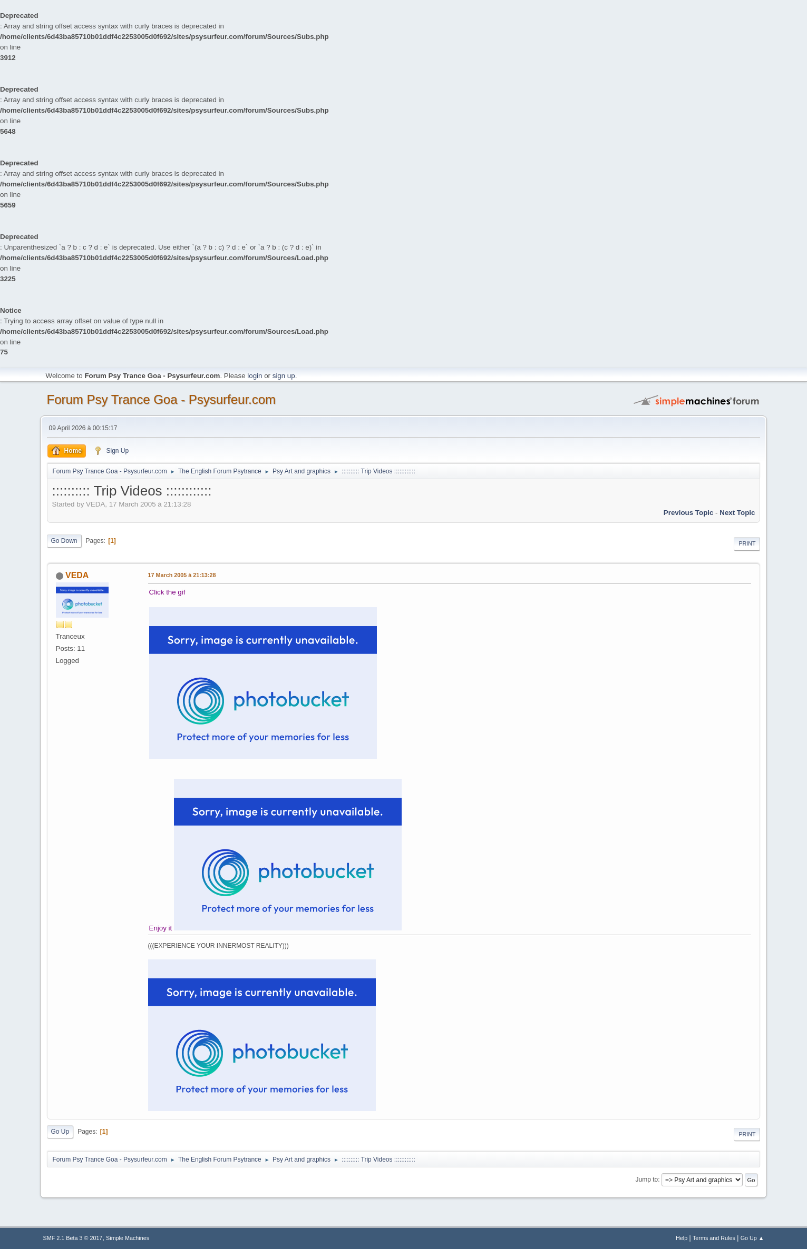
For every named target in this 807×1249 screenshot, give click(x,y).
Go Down (64, 540)
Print (746, 543)
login (254, 376)
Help (681, 1238)
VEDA (77, 575)
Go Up (60, 1131)
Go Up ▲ (752, 1238)
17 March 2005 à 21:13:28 (182, 575)
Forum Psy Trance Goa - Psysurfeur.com (161, 399)
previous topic (689, 513)
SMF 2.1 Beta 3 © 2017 (73, 1238)
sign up (284, 376)
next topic (737, 513)
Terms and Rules (714, 1238)
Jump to (647, 1179)
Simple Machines (127, 1238)
